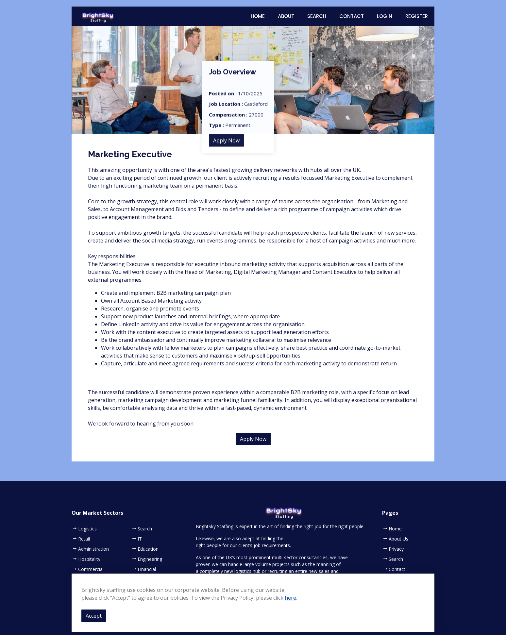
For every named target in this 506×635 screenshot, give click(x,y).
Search (316, 16)
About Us (398, 539)
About (286, 16)
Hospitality (89, 559)
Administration (93, 549)
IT (140, 539)
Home (258, 16)
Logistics (87, 528)
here (290, 597)
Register (416, 16)
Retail (84, 539)
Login (384, 16)
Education (148, 549)
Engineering (150, 559)
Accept (94, 615)
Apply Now (226, 150)
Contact (351, 16)
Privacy (396, 549)
